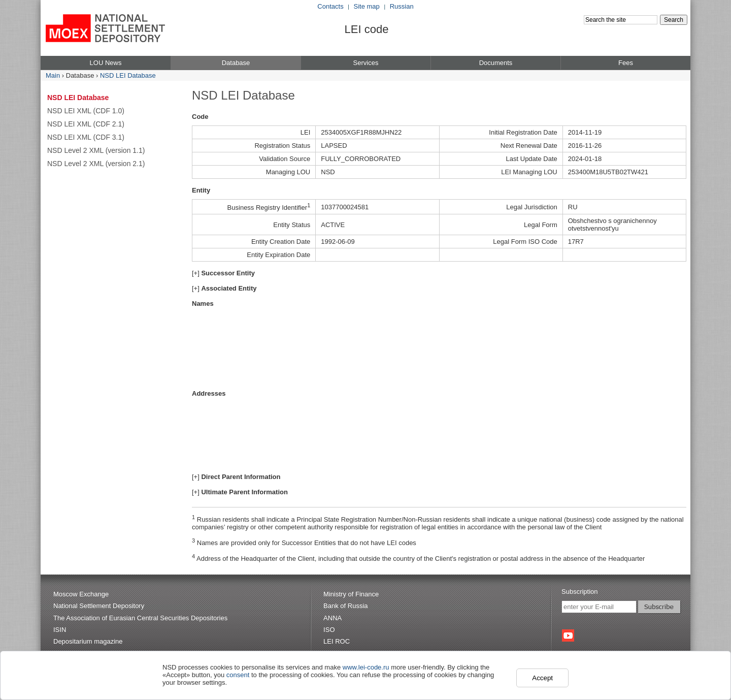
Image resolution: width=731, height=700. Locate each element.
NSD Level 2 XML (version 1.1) (96, 150)
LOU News (106, 63)
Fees (625, 63)
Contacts (330, 6)
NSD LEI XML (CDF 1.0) (85, 111)
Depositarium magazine (88, 641)
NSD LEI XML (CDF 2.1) (85, 124)
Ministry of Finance (351, 594)
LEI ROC (336, 641)
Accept (542, 678)
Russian (402, 6)
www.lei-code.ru (366, 667)
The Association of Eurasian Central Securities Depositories (140, 618)
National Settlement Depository (98, 606)
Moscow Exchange (81, 594)
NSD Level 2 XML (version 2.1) (96, 164)
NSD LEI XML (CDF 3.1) (85, 137)
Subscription (579, 591)
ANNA (332, 618)
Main (53, 75)
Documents (496, 63)
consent (238, 675)
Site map (367, 6)
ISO (329, 629)
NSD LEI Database (128, 75)
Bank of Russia (345, 606)
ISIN (59, 629)
